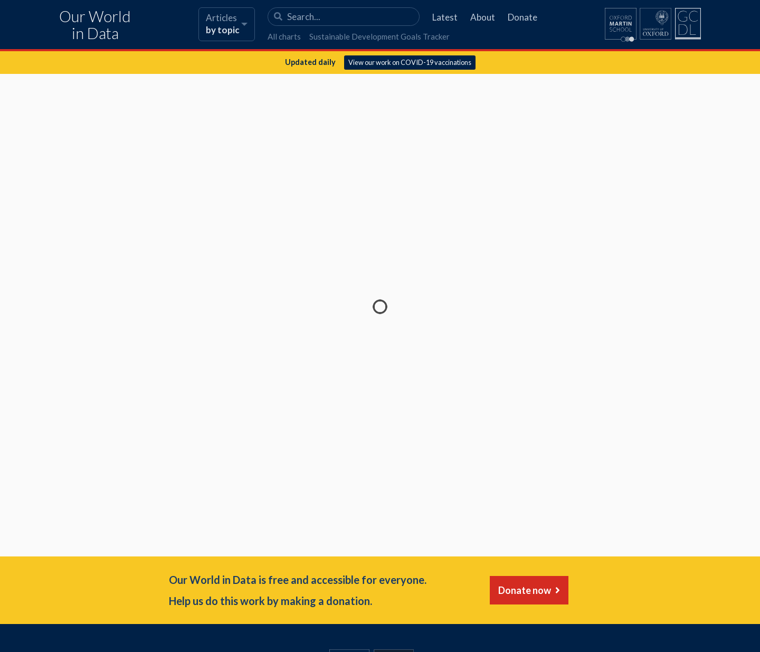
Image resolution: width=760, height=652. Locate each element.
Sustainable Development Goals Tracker (379, 36)
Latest (445, 17)
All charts (284, 36)
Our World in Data (95, 25)
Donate (522, 17)
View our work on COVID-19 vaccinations (409, 62)
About (482, 17)
